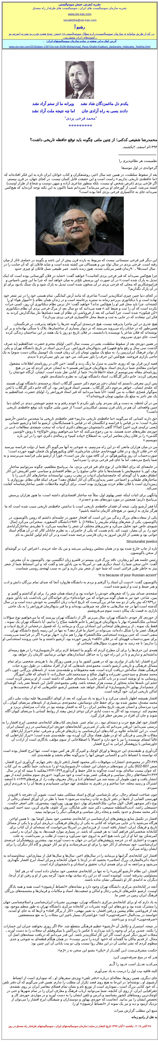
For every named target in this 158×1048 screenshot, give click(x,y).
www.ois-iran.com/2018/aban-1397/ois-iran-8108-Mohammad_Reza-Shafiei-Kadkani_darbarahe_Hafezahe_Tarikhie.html (79, 46)
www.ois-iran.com (79, 14)
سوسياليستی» (72, 33)
